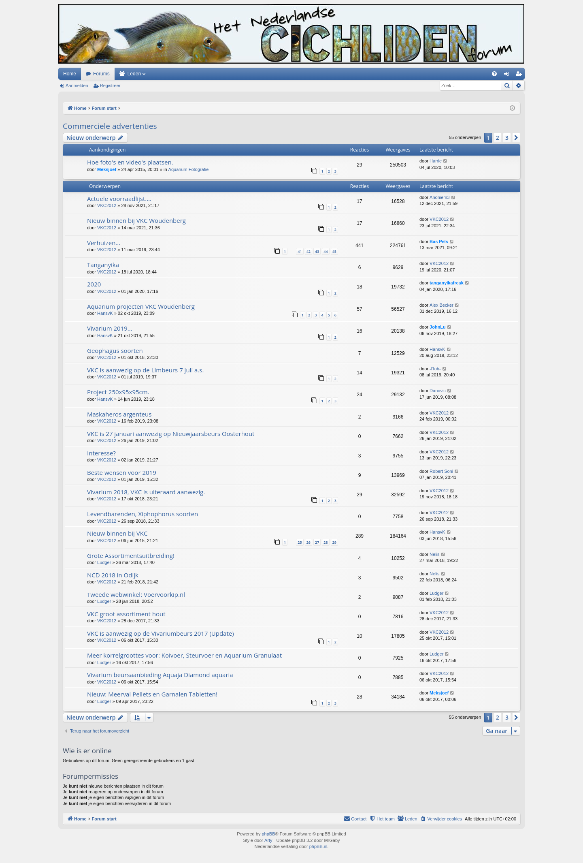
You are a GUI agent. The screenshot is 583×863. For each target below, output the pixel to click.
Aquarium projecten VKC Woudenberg (141, 306)
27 (317, 542)
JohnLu (438, 327)
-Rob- (435, 368)
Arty (268, 840)
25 (300, 542)
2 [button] (497, 137)
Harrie (436, 160)
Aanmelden (77, 85)
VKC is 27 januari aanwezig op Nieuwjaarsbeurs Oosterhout (170, 433)
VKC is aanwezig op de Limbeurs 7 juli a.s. (145, 370)
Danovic (438, 390)
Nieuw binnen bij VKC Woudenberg (136, 220)
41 (300, 251)
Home (69, 74)
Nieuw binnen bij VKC (117, 533)
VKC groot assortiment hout (126, 614)
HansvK (105, 313)
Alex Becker (441, 305)
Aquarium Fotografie (188, 169)
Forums (101, 74)
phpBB (268, 833)
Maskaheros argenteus (119, 414)
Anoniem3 (440, 197)
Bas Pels (439, 241)
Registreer (110, 85)
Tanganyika (103, 265)
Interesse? (101, 453)
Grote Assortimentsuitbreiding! (130, 555)
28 (325, 542)
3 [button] (507, 137)
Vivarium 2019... (109, 328)
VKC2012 (106, 205)
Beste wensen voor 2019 (121, 472)
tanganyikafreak (447, 282)
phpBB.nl (318, 846)
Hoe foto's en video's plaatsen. (130, 162)
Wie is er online (87, 750)
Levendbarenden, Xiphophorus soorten (142, 514)
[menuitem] (494, 74)
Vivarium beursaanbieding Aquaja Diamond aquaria (160, 675)
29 (334, 542)
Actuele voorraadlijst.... (119, 198)
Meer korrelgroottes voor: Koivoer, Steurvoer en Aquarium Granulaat (184, 655)
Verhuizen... (103, 243)
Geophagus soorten (115, 350)
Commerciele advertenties (110, 126)
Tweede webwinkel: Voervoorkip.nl (136, 594)
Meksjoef (106, 169)
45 (334, 251)
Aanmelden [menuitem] (508, 75)
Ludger (104, 562)
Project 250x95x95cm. (118, 392)
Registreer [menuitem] (520, 75)
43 (317, 251)
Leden (134, 74)
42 (308, 251)
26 (308, 542)
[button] (516, 138)
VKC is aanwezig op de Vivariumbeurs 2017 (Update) (160, 633)
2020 (94, 284)
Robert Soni (441, 471)
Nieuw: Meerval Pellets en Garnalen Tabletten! (152, 694)
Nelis (434, 554)
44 (325, 251)
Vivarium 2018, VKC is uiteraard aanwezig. (146, 492)
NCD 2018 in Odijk (112, 575)
